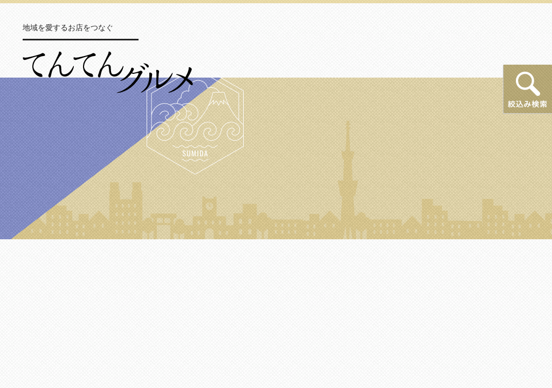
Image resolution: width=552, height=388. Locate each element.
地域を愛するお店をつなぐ (68, 27)
